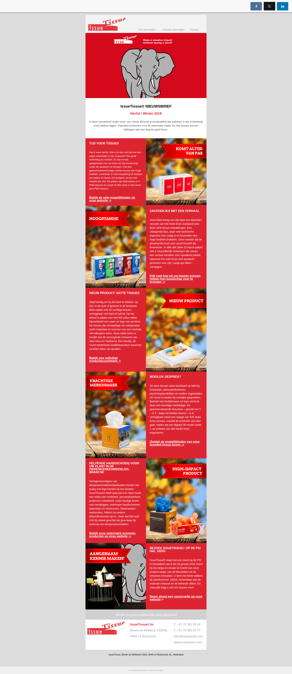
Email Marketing (136, 670)
